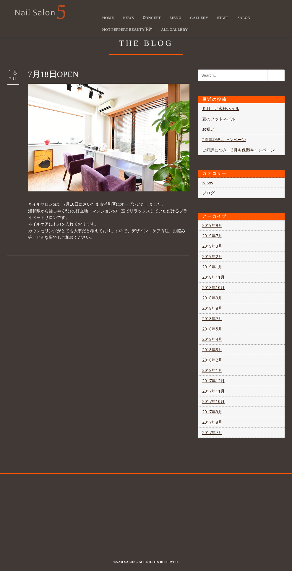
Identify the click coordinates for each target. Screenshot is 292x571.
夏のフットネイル (218, 119)
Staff (223, 18)
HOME (108, 18)
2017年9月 (212, 411)
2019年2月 (212, 256)
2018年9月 (212, 298)
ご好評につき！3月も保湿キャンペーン (238, 150)
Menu (175, 18)
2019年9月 (212, 225)
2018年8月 (212, 308)
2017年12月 (213, 380)
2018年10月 (213, 287)
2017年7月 (212, 432)
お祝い (208, 129)
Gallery (199, 18)
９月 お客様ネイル (220, 108)
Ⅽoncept (152, 18)
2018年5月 (212, 329)
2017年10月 (213, 401)
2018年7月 (212, 318)
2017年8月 (212, 422)
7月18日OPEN (53, 74)
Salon (244, 18)
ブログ (208, 193)
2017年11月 (213, 391)
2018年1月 (212, 370)
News (128, 18)
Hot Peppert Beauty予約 (127, 30)
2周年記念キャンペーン (224, 139)
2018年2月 (212, 360)
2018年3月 (212, 349)
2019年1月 (212, 267)
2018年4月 (212, 339)
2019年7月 (212, 235)
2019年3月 (212, 246)
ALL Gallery (174, 30)
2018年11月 (213, 277)
